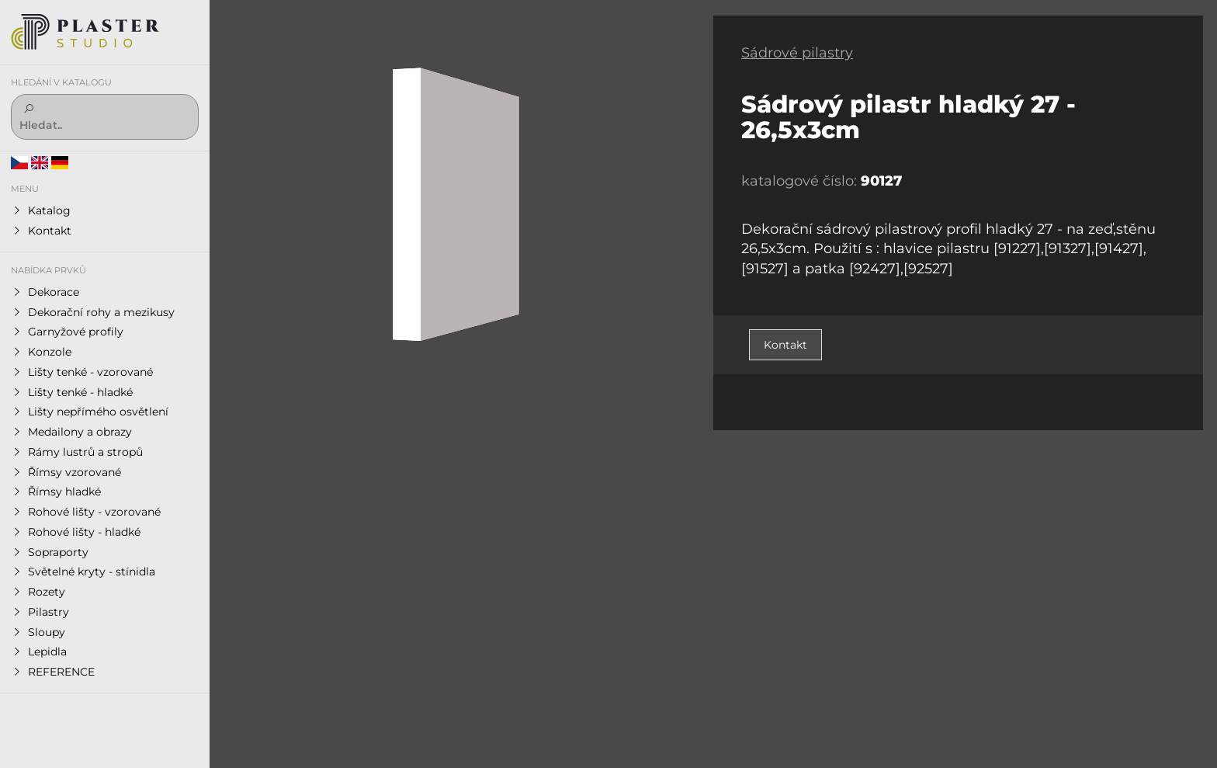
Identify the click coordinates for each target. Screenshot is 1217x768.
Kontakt (785, 345)
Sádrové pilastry (797, 52)
